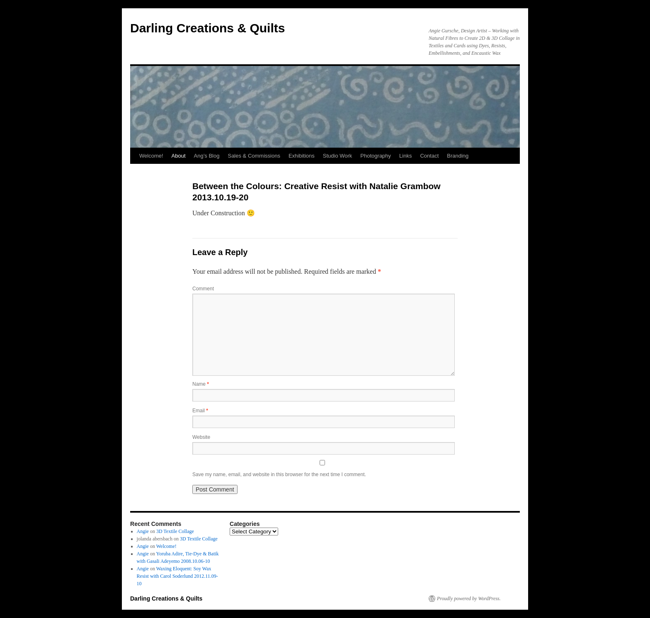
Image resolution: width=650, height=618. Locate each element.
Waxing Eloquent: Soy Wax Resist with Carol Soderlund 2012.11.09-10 (177, 576)
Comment (203, 289)
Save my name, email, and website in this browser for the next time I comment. (279, 474)
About (179, 156)
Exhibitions (302, 156)
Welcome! (151, 156)
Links (405, 156)
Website (201, 437)
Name (200, 384)
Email (200, 411)
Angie (143, 531)
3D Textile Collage (175, 531)
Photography (375, 156)
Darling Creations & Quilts (207, 28)
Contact (429, 156)
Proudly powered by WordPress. (469, 598)
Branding (457, 156)
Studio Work (337, 156)
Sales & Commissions (254, 156)
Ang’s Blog (207, 156)
